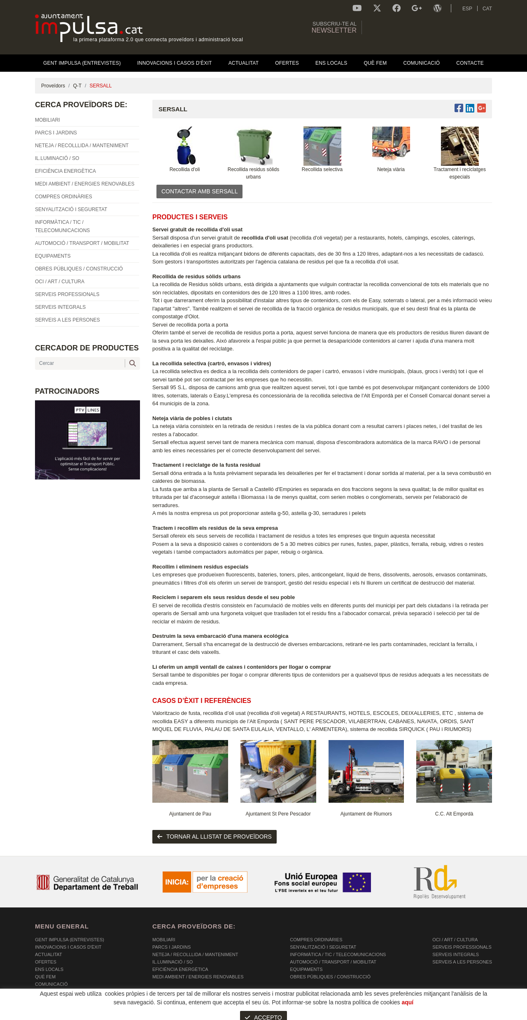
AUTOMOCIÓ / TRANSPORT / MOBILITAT (333, 961)
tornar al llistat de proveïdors (214, 836)
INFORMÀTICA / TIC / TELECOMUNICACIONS (338, 954)
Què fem (45, 976)
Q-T (77, 86)
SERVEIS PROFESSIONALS (461, 947)
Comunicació (51, 984)
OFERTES (45, 961)
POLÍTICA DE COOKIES (60, 1013)
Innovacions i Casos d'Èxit (68, 947)
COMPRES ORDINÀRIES (316, 939)
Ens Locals (49, 969)
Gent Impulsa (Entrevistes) (69, 939)
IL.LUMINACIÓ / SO (172, 961)
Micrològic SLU (443, 1015)
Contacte (47, 991)
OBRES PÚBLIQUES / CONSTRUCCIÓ (330, 976)
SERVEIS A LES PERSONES (462, 961)
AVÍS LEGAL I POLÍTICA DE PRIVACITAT (138, 1013)
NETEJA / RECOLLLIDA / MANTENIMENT (195, 954)
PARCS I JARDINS (171, 947)
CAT (487, 9)
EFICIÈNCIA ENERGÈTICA (180, 969)
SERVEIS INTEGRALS (455, 954)
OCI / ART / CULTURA (455, 939)
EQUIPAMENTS (306, 969)
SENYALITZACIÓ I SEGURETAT (323, 947)
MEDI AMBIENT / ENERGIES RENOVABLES (197, 976)
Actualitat (48, 954)
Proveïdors (53, 86)
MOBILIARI (163, 939)
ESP (467, 9)
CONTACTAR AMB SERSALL (199, 191)
